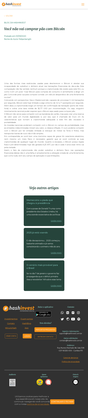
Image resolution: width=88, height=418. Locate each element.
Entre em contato (45, 337)
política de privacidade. (38, 404)
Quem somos (27, 319)
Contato (11, 323)
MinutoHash (10, 328)
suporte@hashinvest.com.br (70, 333)
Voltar (8, 16)
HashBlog (26, 323)
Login (27, 336)
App (26, 328)
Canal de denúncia (70, 358)
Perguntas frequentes (45, 330)
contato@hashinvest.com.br (70, 341)
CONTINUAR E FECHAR (62, 402)
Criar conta (11, 336)
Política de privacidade (71, 362)
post (21, 92)
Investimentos (10, 319)
